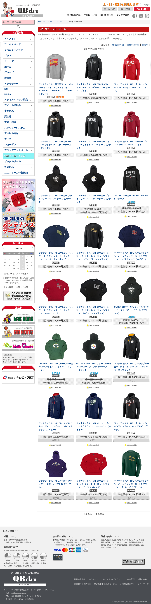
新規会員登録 (79, 579)
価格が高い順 (133, 45)
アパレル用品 (11, 133)
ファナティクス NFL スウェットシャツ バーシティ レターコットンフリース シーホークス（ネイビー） (56, 256)
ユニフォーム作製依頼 (16, 172)
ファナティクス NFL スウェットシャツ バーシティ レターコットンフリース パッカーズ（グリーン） (131, 484)
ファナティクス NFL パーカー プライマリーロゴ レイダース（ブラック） (55, 198)
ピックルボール (12, 161)
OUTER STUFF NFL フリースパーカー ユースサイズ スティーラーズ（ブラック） (93, 366)
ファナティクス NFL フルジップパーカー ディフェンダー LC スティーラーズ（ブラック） (131, 366)
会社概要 (77, 584)
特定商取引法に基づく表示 (105, 584)
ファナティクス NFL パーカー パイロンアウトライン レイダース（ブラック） (93, 144)
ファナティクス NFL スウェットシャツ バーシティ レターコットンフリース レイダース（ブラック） (93, 310)
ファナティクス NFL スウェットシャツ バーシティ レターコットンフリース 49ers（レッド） (56, 310)
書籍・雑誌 (10, 122)
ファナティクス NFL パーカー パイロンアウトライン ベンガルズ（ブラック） (131, 426)
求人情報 (87, 584)
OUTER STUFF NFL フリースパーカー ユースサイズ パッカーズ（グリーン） (56, 366)
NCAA (7, 94)
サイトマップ (143, 584)
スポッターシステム (14, 127)
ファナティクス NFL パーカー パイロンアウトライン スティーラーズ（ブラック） (55, 144)
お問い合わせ (143, 579)
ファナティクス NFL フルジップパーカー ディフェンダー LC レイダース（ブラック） (93, 87)
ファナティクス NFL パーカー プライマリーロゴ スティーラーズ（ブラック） (93, 198)
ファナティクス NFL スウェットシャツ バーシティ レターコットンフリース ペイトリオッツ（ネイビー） (131, 256)
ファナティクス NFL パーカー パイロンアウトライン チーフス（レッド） (130, 87)
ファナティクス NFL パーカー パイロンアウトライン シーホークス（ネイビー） (93, 426)
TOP (39, 21)
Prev (3, 248)
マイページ (93, 579)
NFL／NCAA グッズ (50, 21)
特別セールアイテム (14, 156)
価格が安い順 (118, 45)
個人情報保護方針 (127, 584)
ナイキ (7, 139)
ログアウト (115, 579)
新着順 (145, 45)
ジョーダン (10, 144)
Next (32, 248)
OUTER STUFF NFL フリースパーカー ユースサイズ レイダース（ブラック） (131, 310)
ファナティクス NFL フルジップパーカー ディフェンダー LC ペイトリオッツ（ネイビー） (56, 426)
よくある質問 (128, 579)
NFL (6, 89)
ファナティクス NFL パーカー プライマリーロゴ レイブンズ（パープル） (55, 484)
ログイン (104, 579)
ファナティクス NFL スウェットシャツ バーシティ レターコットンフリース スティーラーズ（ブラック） (93, 256)
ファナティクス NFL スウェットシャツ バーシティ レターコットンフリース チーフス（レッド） (93, 484)
